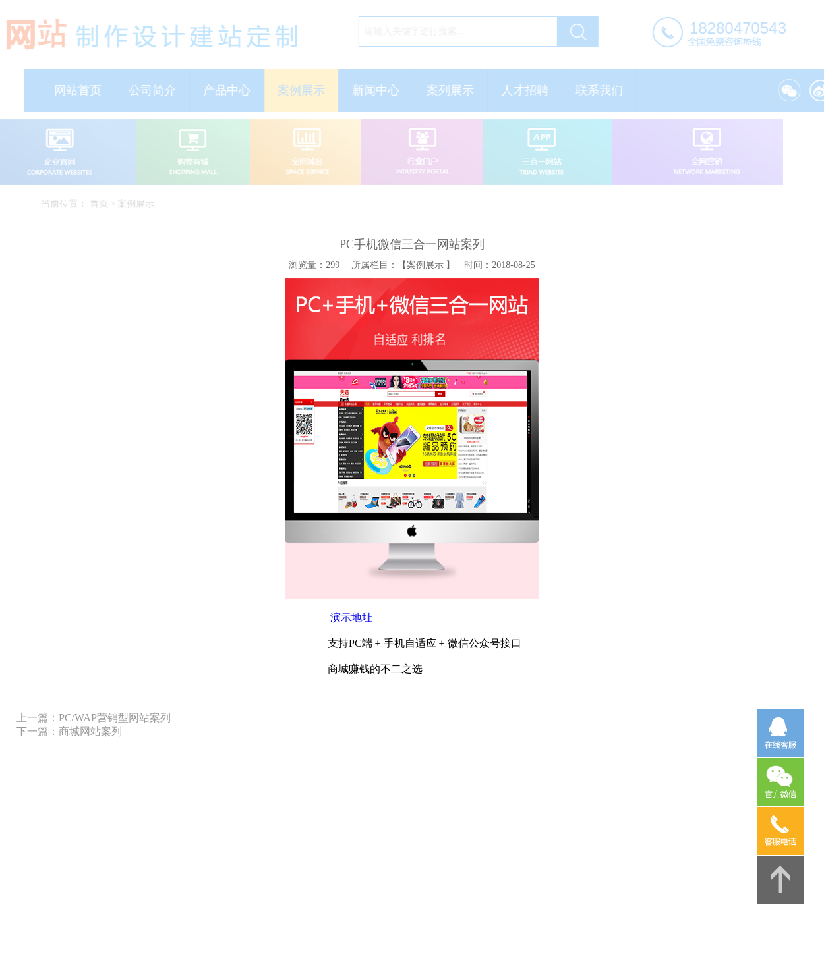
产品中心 (230, 90)
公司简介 (155, 90)
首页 (101, 204)
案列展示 (453, 90)
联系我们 (602, 90)
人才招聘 (528, 90)
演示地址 (351, 617)
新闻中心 (379, 90)
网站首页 (81, 90)
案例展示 (304, 90)
